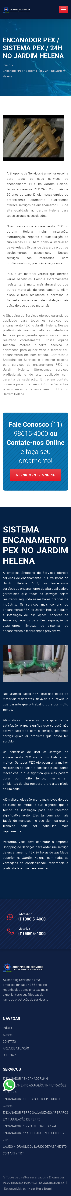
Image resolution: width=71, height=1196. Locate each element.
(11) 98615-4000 (32, 918)
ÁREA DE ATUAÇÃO (16, 1048)
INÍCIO (7, 1028)
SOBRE (8, 1034)
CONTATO (9, 1041)
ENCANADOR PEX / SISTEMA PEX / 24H (30, 1126)
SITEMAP (9, 1055)
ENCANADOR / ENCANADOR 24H (25, 1078)
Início (6, 65)
